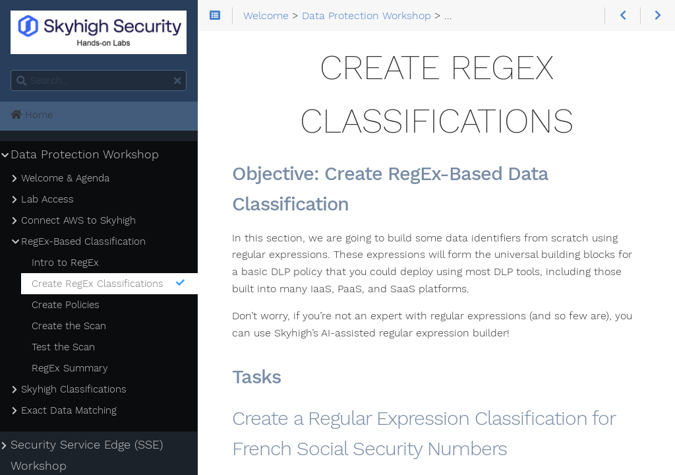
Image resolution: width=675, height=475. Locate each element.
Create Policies (66, 305)
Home (32, 115)
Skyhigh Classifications (74, 389)
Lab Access (47, 199)
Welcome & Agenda (65, 178)
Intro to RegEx (65, 263)
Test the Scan (63, 347)
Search (11, 70)
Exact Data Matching (69, 410)
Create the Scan (69, 326)
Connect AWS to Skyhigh (78, 220)
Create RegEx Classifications (109, 284)
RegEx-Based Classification (83, 241)
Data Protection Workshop (85, 154)
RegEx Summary (70, 368)
